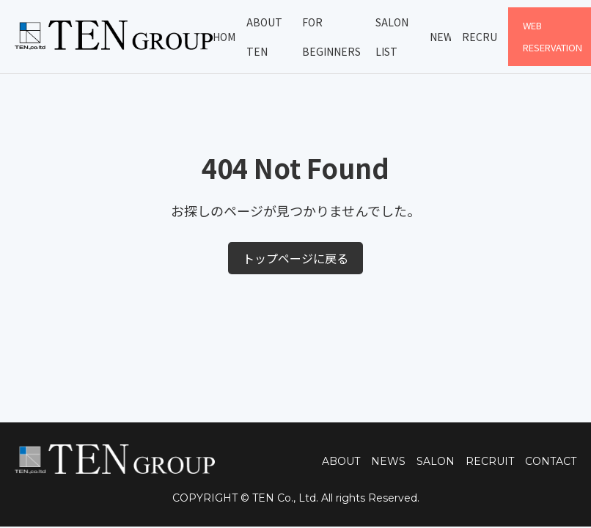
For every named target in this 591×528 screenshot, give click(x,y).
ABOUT (341, 461)
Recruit (479, 36)
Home (224, 36)
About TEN (264, 37)
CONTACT (550, 461)
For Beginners (331, 37)
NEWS (388, 461)
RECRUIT (490, 461)
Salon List (391, 37)
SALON (435, 461)
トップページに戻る (295, 258)
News (441, 36)
